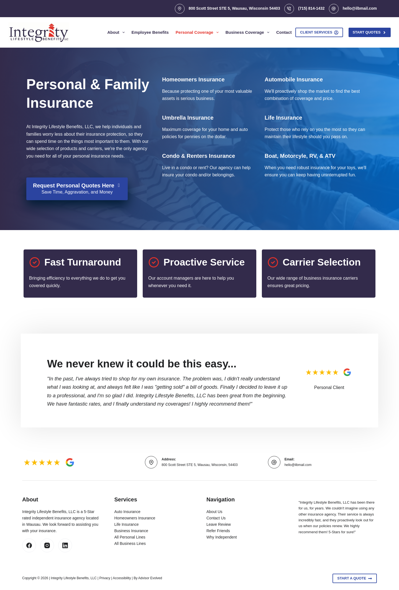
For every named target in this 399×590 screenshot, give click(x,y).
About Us (214, 511)
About (117, 32)
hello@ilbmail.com (360, 8)
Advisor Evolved (150, 578)
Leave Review (218, 524)
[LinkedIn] (65, 545)
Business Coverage (249, 32)
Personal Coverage (198, 32)
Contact (284, 32)
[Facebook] (29, 545)
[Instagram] (47, 545)
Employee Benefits (150, 32)
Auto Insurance (127, 511)
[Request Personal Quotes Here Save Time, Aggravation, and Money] (77, 188)
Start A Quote (354, 578)
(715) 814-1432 (311, 8)
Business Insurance (131, 531)
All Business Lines (130, 543)
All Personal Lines (129, 537)
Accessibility (122, 578)
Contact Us (216, 518)
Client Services (319, 32)
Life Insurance (126, 524)
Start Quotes (370, 32)
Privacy (104, 578)
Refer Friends (218, 531)
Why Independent (221, 537)
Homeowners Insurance (134, 518)
